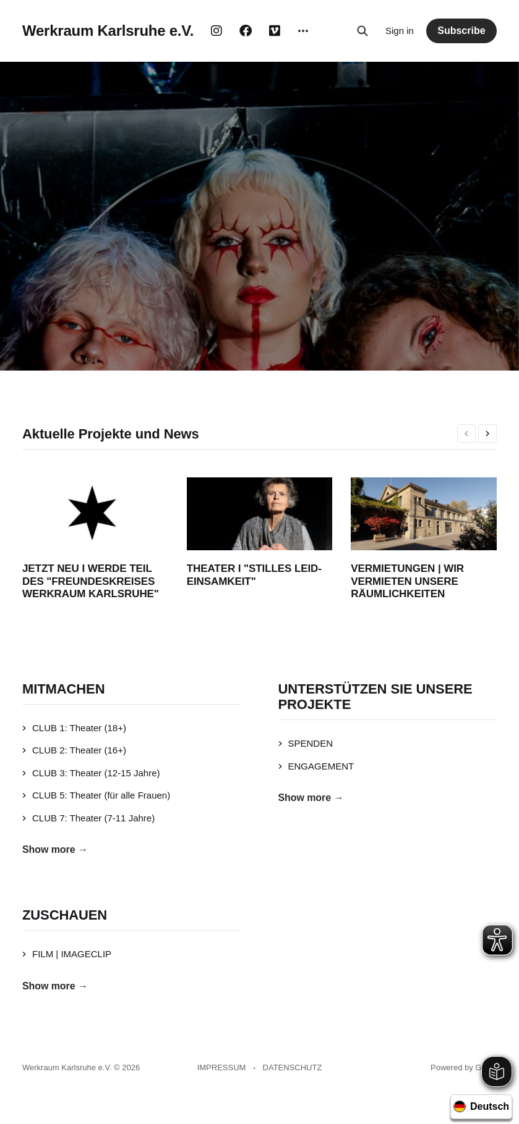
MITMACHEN (63, 689)
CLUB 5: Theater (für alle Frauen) (96, 795)
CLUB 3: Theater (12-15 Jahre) (91, 773)
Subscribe (461, 30)
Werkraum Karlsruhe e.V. (108, 30)
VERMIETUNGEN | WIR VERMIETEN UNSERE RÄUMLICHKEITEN (407, 581)
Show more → (55, 849)
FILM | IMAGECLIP (66, 954)
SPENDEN (305, 743)
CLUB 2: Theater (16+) (74, 750)
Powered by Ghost (464, 1067)
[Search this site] (362, 31)
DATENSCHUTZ (292, 1067)
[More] (303, 31)
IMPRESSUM (221, 1067)
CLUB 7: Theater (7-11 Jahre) (88, 818)
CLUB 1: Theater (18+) (74, 728)
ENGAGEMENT (316, 766)
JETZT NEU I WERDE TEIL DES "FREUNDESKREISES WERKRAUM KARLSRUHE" (90, 581)
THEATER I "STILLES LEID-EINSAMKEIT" (254, 575)
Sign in (399, 30)
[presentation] (466, 433)
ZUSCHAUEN (64, 915)
